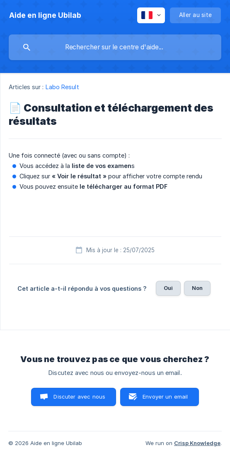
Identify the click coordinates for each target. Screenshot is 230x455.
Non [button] (197, 288)
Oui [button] (168, 288)
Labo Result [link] (62, 86)
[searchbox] (115, 47)
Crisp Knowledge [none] (197, 443)
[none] (45, 15)
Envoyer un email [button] (165, 396)
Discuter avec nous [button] (79, 396)
